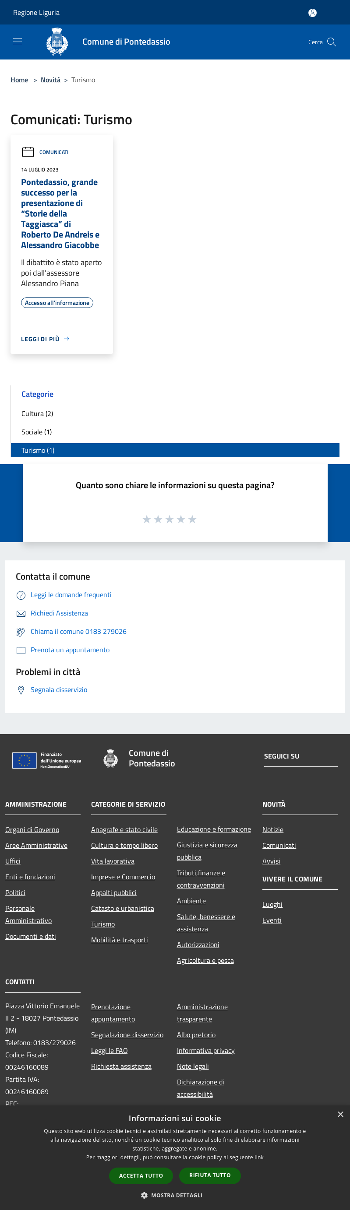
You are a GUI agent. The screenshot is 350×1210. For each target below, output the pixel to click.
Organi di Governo (32, 829)
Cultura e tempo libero (124, 845)
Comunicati (44, 152)
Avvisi (271, 861)
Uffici (13, 861)
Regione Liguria (36, 12)
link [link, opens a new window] (259, 1157)
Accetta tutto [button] (141, 1175)
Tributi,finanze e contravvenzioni (201, 878)
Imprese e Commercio (123, 876)
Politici (15, 892)
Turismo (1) (37, 450)
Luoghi (272, 904)
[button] (175, 1195)
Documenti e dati (30, 936)
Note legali (193, 1066)
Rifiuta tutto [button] (210, 1175)
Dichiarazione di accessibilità (200, 1088)
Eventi (272, 920)
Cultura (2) (37, 413)
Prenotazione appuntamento (113, 1012)
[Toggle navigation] (17, 41)
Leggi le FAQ (109, 1050)
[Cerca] (331, 42)
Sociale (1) (36, 432)
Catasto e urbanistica (122, 908)
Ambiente (191, 900)
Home (19, 79)
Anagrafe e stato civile (124, 829)
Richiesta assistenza (121, 1066)
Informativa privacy (206, 1050)
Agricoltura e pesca (205, 960)
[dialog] (175, 1157)
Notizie (272, 829)
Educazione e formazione (214, 829)
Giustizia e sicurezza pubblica (207, 850)
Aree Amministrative (36, 845)
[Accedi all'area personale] (313, 13)
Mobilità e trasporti (119, 939)
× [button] (340, 1115)
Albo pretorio (196, 1034)
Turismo (103, 924)
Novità (50, 79)
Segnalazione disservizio (127, 1034)
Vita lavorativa (112, 861)
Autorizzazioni (198, 944)
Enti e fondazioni (30, 876)
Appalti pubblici (114, 892)
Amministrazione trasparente (202, 1012)
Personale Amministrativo (28, 914)
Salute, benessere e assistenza (206, 922)
